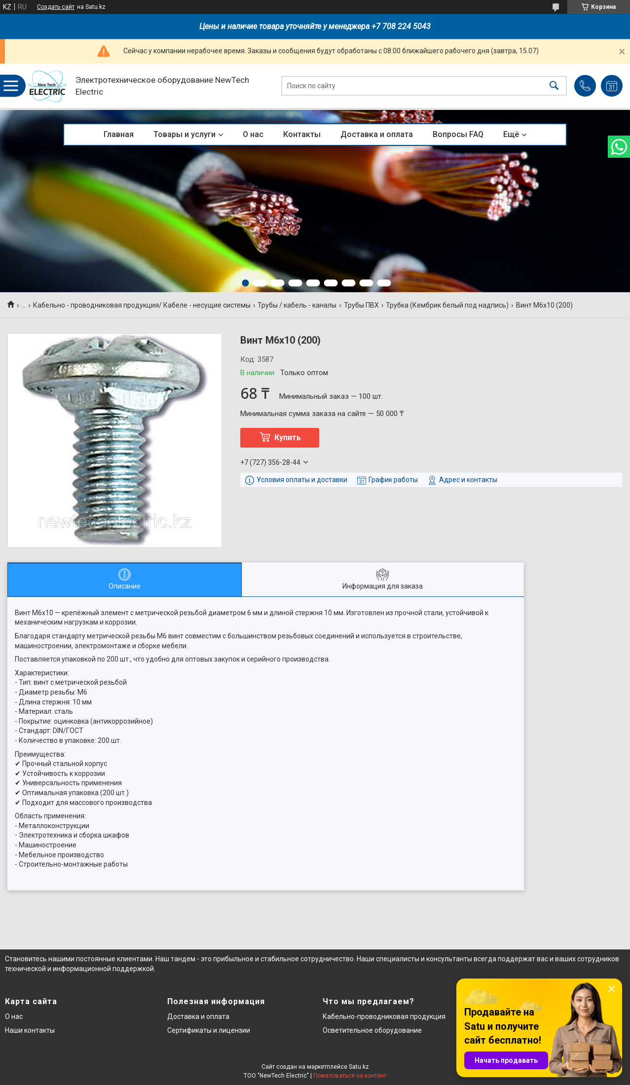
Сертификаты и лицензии (208, 1030)
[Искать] (554, 86)
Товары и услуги (184, 134)
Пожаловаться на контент (349, 1075)
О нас (253, 134)
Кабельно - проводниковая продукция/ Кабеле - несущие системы (142, 305)
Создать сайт (55, 6)
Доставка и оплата (376, 134)
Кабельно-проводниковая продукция (384, 1016)
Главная (119, 134)
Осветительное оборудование (372, 1030)
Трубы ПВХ (361, 305)
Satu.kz (359, 1066)
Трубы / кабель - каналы (297, 305)
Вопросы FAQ (458, 134)
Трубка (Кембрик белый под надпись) (447, 305)
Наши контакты (30, 1030)
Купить (287, 437)
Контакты (302, 134)
